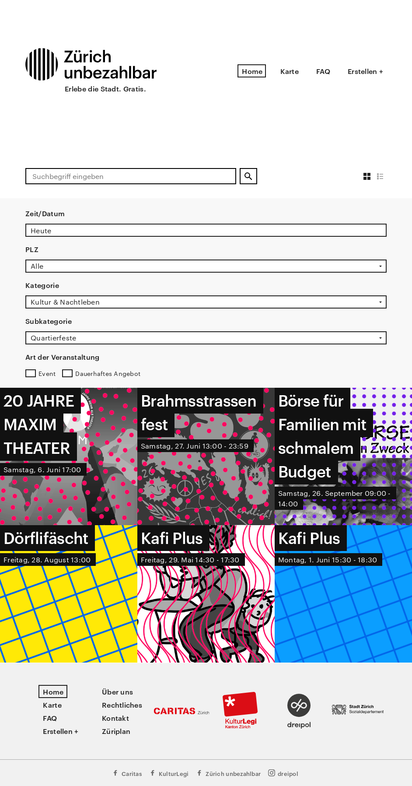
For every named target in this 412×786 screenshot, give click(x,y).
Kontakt (115, 718)
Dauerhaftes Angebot (107, 373)
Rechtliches (122, 704)
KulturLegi (169, 773)
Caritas (127, 773)
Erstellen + (365, 71)
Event (47, 373)
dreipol (283, 773)
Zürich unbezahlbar (228, 773)
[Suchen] (248, 176)
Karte (289, 71)
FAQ (323, 71)
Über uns (117, 691)
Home (252, 71)
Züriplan (116, 731)
